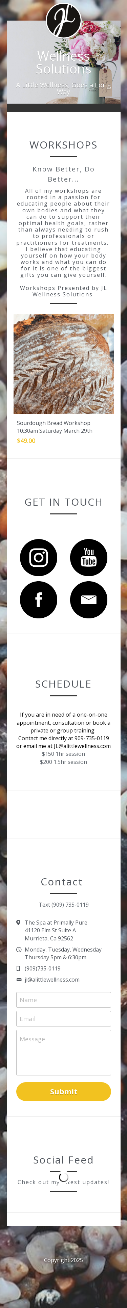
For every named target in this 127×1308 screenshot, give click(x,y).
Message (32, 1039)
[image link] (38, 557)
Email (28, 1018)
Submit (63, 1091)
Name (28, 1000)
